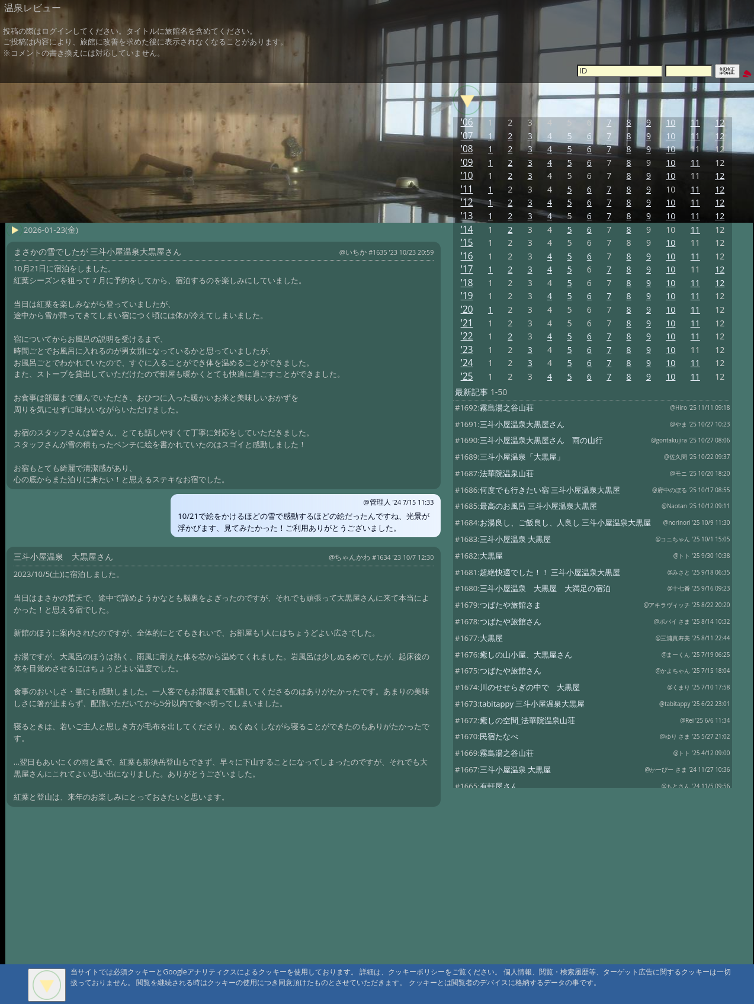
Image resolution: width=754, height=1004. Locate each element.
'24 (467, 363)
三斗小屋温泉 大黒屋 (515, 539)
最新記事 (471, 391)
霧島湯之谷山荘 (507, 407)
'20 (467, 309)
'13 (467, 216)
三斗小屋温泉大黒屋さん (522, 424)
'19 (467, 296)
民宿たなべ (499, 736)
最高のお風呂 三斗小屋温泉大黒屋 (538, 506)
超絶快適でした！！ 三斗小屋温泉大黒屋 (550, 572)
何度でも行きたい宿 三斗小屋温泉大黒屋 (550, 490)
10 (670, 122)
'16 (467, 256)
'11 (467, 189)
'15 (467, 242)
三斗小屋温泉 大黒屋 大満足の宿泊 (545, 588)
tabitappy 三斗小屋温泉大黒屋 (532, 703)
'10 (467, 175)
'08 (467, 149)
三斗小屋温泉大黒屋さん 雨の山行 (541, 440)
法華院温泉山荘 (507, 473)
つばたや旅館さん (510, 621)
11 (695, 122)
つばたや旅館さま (510, 604)
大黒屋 (491, 555)
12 (719, 122)
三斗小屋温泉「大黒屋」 (522, 456)
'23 (467, 350)
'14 (467, 229)
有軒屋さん (499, 786)
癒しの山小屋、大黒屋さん (526, 654)
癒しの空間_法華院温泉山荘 (528, 720)
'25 (467, 376)
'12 (467, 202)
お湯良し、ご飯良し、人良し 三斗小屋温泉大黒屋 (565, 522)
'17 (467, 269)
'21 (467, 323)
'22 (467, 336)
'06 (467, 122)
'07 (467, 136)
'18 (467, 283)
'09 (467, 162)
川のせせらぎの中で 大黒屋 (530, 687)
